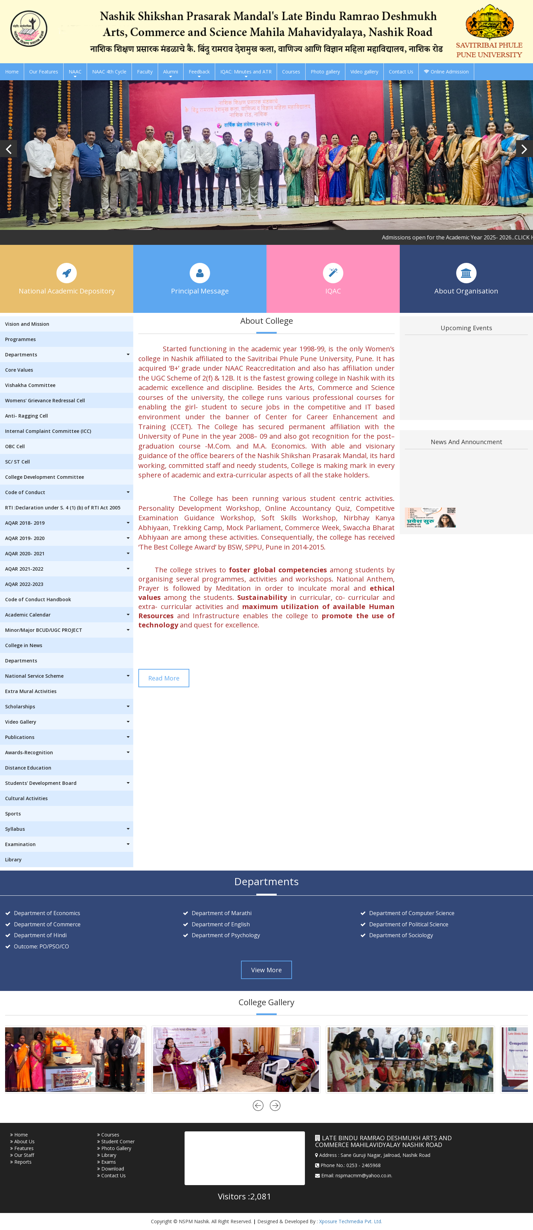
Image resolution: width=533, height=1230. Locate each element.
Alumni (170, 73)
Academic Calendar (69, 614)
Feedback (199, 73)
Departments (69, 354)
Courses (291, 71)
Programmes (20, 339)
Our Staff (22, 1155)
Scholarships (69, 706)
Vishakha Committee (30, 385)
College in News (23, 645)
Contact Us (401, 71)
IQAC (333, 290)
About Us (22, 1141)
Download (110, 1168)
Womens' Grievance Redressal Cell (45, 400)
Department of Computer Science (411, 913)
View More (266, 970)
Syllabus (69, 829)
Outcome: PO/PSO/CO (41, 946)
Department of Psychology (226, 935)
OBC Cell (15, 446)
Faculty (145, 71)
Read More (163, 678)
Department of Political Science (408, 924)
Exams (106, 1162)
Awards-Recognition (69, 752)
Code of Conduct (69, 492)
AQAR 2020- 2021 (69, 553)
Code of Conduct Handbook (38, 599)
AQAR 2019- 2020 (69, 538)
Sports (13, 813)
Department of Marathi (222, 913)
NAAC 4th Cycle (109, 71)
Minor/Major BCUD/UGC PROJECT (69, 630)
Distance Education (28, 767)
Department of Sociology (401, 935)
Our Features (43, 71)
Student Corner (116, 1141)
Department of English (221, 924)
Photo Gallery (114, 1148)
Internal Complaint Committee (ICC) (48, 431)
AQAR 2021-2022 (69, 569)
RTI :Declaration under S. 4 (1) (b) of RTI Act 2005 (62, 507)
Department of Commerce (47, 924)
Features (22, 1148)
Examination (69, 844)
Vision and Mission (27, 324)
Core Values (19, 370)
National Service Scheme (69, 676)
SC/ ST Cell (17, 461)
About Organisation (466, 290)
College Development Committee (44, 477)
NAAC (75, 73)
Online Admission (446, 71)
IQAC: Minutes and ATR (246, 73)
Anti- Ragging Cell (26, 415)
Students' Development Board (69, 783)
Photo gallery (325, 71)
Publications (69, 737)
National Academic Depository (67, 290)
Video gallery (364, 71)
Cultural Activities (26, 798)
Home (12, 71)
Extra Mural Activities (30, 691)
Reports (21, 1162)
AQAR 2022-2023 (24, 584)
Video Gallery (69, 722)
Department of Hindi (40, 935)
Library (13, 859)
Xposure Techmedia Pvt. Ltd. (350, 1221)
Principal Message (200, 290)
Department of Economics (47, 913)
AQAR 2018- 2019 (69, 523)
